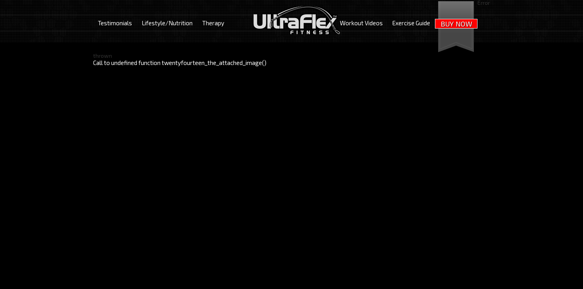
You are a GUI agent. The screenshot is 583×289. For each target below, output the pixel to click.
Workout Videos (361, 22)
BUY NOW (456, 23)
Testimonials (115, 22)
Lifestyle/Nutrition (167, 22)
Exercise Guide (411, 22)
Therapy (213, 22)
